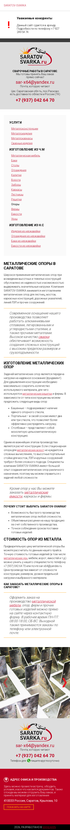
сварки (43, 337)
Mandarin (49, 827)
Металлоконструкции (24, 128)
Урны (14, 218)
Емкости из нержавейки (26, 245)
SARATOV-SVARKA (15, 5)
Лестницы (17, 194)
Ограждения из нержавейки (28, 236)
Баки (14, 160)
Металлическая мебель (25, 155)
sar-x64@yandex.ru (35, 82)
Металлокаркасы (22, 138)
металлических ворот (30, 450)
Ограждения (18, 170)
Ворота (16, 179)
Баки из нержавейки (23, 240)
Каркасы (16, 189)
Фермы (15, 209)
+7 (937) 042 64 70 (35, 100)
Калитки (16, 175)
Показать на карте (19, 807)
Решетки (16, 199)
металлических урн (15, 558)
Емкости (16, 214)
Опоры (15, 204)
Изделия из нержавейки (25, 231)
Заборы (16, 184)
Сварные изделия (21, 143)
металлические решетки (37, 393)
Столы (15, 165)
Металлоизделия (21, 133)
